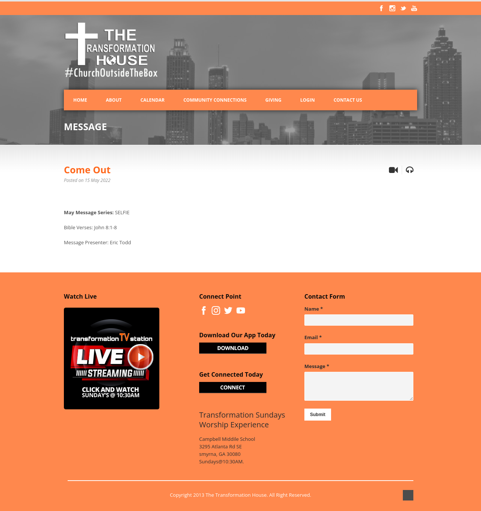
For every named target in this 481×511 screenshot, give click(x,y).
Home (80, 100)
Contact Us (348, 100)
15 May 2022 (97, 180)
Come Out (87, 169)
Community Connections (215, 100)
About (114, 100)
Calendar (153, 100)
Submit (317, 414)
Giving (273, 100)
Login (307, 100)
